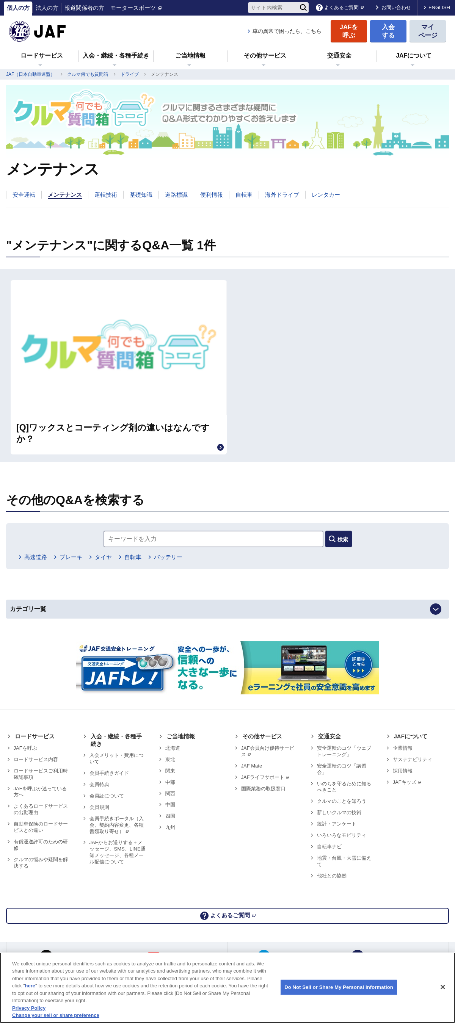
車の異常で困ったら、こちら (287, 31)
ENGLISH (439, 7)
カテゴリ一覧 (39, 563)
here (30, 986)
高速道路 (37, 508)
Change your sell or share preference (55, 1015)
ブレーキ (76, 508)
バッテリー (184, 508)
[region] (227, 988)
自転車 (145, 508)
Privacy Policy (29, 1008)
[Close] (443, 987)
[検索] (303, 7)
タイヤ (112, 508)
